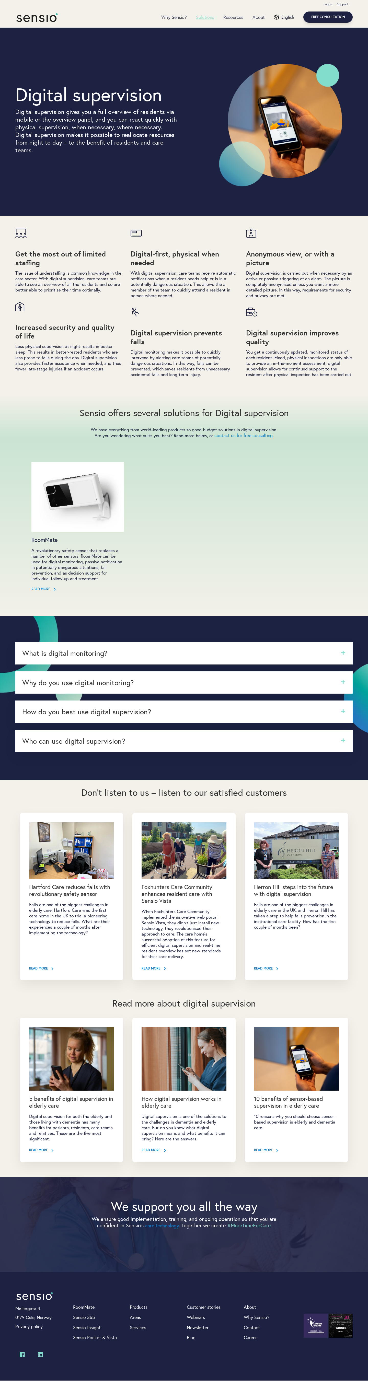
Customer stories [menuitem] (204, 1315)
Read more (43, 598)
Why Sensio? (174, 17)
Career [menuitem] (250, 1346)
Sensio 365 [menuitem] (84, 1325)
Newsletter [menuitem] (198, 1336)
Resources (233, 17)
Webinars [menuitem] (196, 1325)
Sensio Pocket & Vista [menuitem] (95, 1346)
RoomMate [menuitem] (84, 1315)
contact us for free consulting (244, 443)
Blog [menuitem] (191, 1346)
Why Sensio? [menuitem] (256, 1325)
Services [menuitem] (138, 1336)
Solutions (205, 17)
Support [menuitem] (342, 4)
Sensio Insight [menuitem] (87, 1336)
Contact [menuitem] (252, 1336)
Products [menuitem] (138, 1315)
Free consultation (328, 17)
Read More (41, 976)
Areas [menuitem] (135, 1325)
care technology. (162, 1233)
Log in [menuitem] (327, 4)
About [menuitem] (250, 1315)
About (258, 17)
